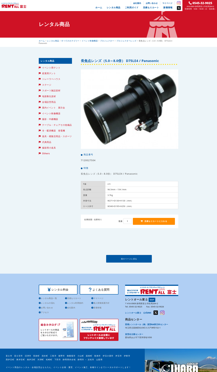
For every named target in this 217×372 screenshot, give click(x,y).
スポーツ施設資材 (51, 90)
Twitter (179, 8)
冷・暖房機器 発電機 (53, 130)
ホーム (98, 7)
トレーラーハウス (51, 79)
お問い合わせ (152, 3)
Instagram (179, 3)
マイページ (167, 3)
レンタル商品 (113, 7)
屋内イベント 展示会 (53, 107)
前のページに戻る (129, 258)
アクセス (45, 312)
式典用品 (46, 142)
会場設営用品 (49, 101)
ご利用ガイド (132, 7)
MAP (152, 299)
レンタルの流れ (48, 303)
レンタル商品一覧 (49, 298)
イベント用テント (51, 67)
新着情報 (167, 7)
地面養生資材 (49, 96)
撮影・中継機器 (50, 119)
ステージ (46, 84)
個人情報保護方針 (101, 303)
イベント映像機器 (51, 113)
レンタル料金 (58, 289)
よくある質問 (99, 289)
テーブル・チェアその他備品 (57, 124)
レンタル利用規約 (75, 303)
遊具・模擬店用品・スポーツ (57, 136)
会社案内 (137, 3)
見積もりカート (151, 7)
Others (46, 153)
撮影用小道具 (49, 147)
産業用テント (49, 73)
